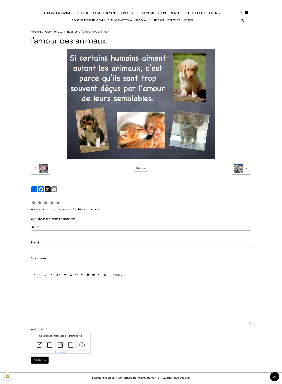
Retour (140, 169)
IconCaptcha (60, 353)
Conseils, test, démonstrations (143, 14)
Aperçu (115, 275)
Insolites (72, 32)
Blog (139, 21)
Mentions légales (103, 379)
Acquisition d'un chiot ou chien (194, 14)
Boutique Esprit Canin (88, 21)
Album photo (54, 32)
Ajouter (39, 361)
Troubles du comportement (95, 14)
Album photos (119, 21)
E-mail (35, 243)
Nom (34, 227)
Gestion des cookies (176, 379)
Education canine (57, 14)
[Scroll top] (274, 376)
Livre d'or (156, 21)
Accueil (36, 32)
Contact (173, 21)
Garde (188, 21)
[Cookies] (8, 376)
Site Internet (39, 259)
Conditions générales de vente (138, 379)
